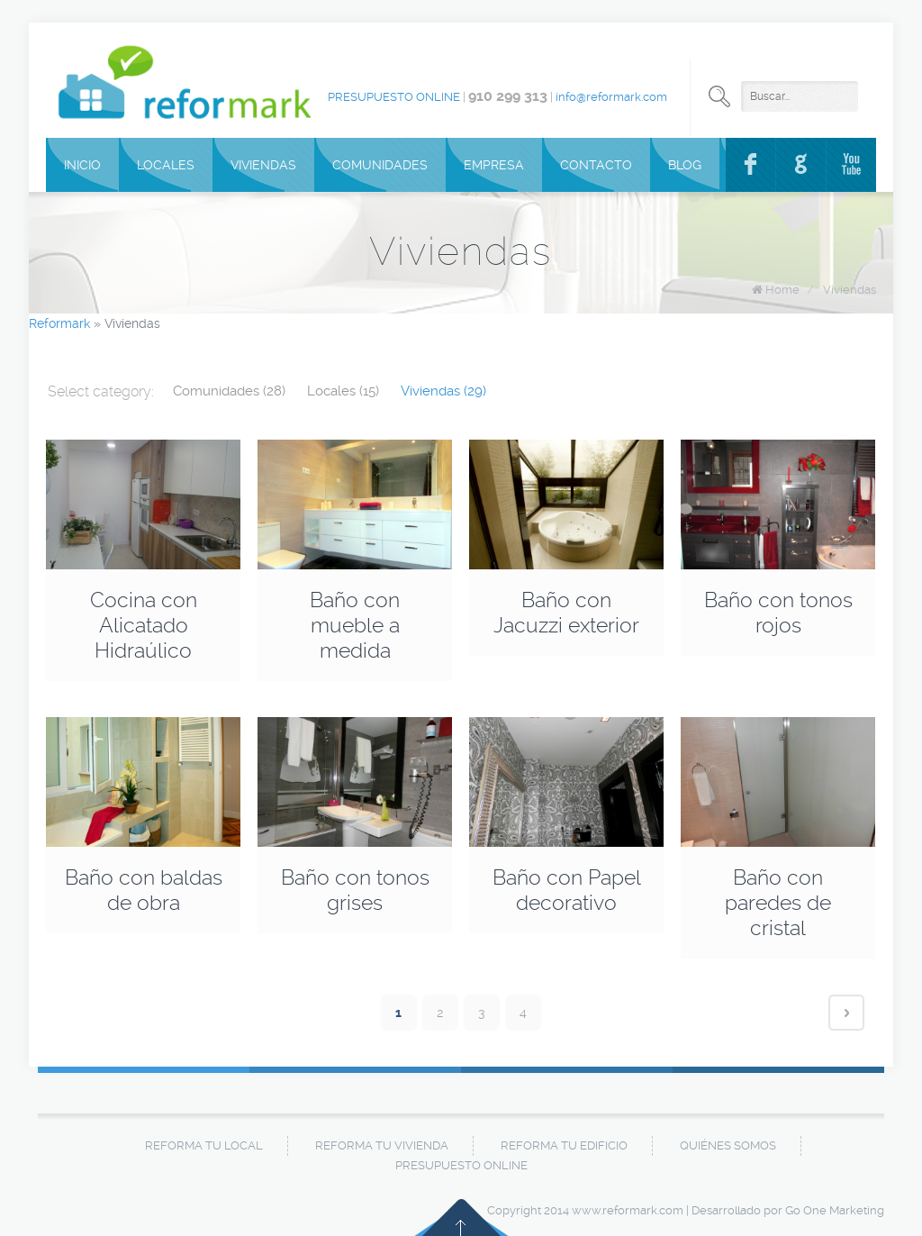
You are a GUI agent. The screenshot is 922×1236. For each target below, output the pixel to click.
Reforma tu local (204, 1145)
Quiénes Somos (728, 1145)
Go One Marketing (834, 1210)
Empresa (494, 165)
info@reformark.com (611, 97)
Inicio (82, 165)
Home (782, 289)
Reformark (59, 323)
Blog (684, 165)
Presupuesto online (394, 97)
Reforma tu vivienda (381, 1145)
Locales (165, 165)
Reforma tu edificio (564, 1145)
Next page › (846, 1013)
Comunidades (380, 165)
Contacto (596, 165)
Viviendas (263, 165)
